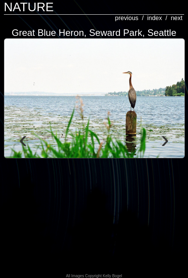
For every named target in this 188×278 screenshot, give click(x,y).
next (176, 18)
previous (126, 18)
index (154, 18)
